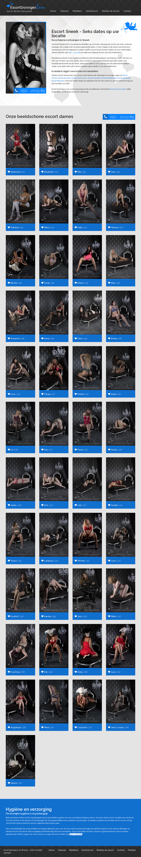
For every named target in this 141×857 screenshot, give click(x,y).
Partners (132, 850)
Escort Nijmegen (58, 81)
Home (53, 11)
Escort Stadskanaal (109, 78)
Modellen (77, 11)
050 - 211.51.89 (29, 91)
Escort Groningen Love (12, 850)
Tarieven (64, 11)
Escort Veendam (94, 78)
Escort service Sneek (118, 89)
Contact (127, 11)
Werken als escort (110, 11)
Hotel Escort (92, 11)
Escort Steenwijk (123, 78)
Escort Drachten (65, 78)
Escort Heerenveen (79, 78)
